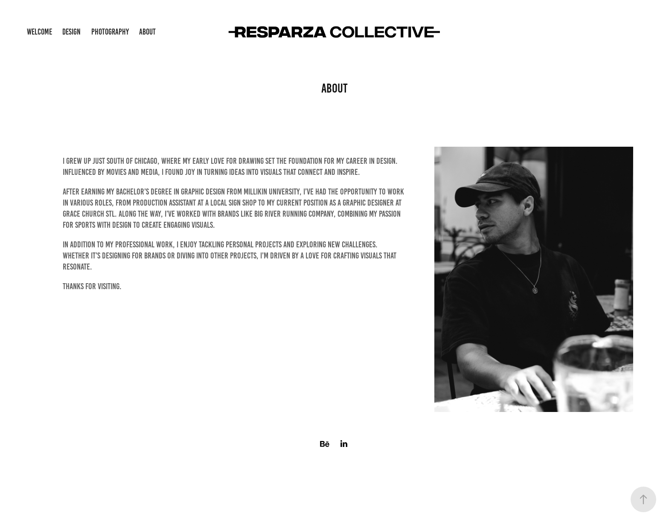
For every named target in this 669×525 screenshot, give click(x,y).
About (147, 31)
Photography (110, 31)
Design (71, 31)
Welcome (39, 31)
